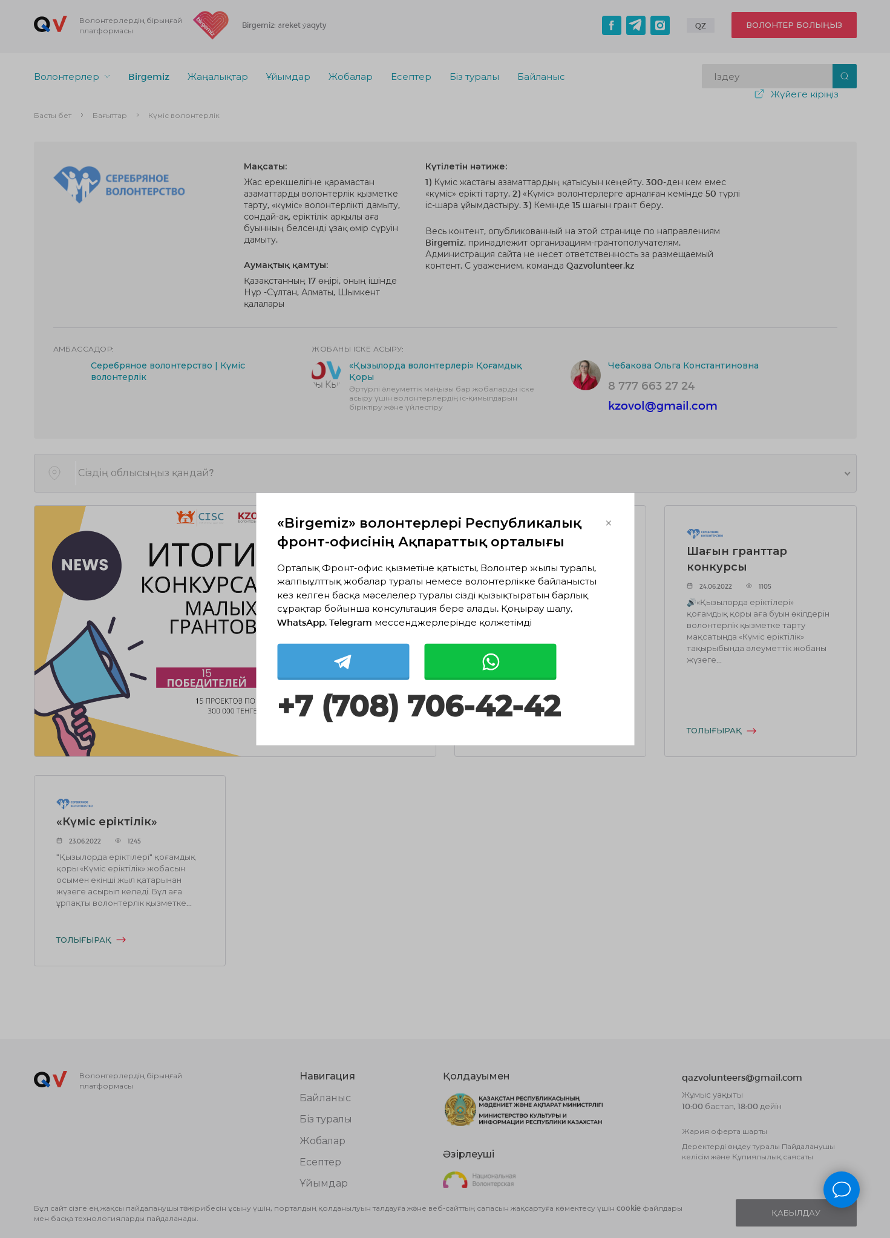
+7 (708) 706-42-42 (418, 706)
